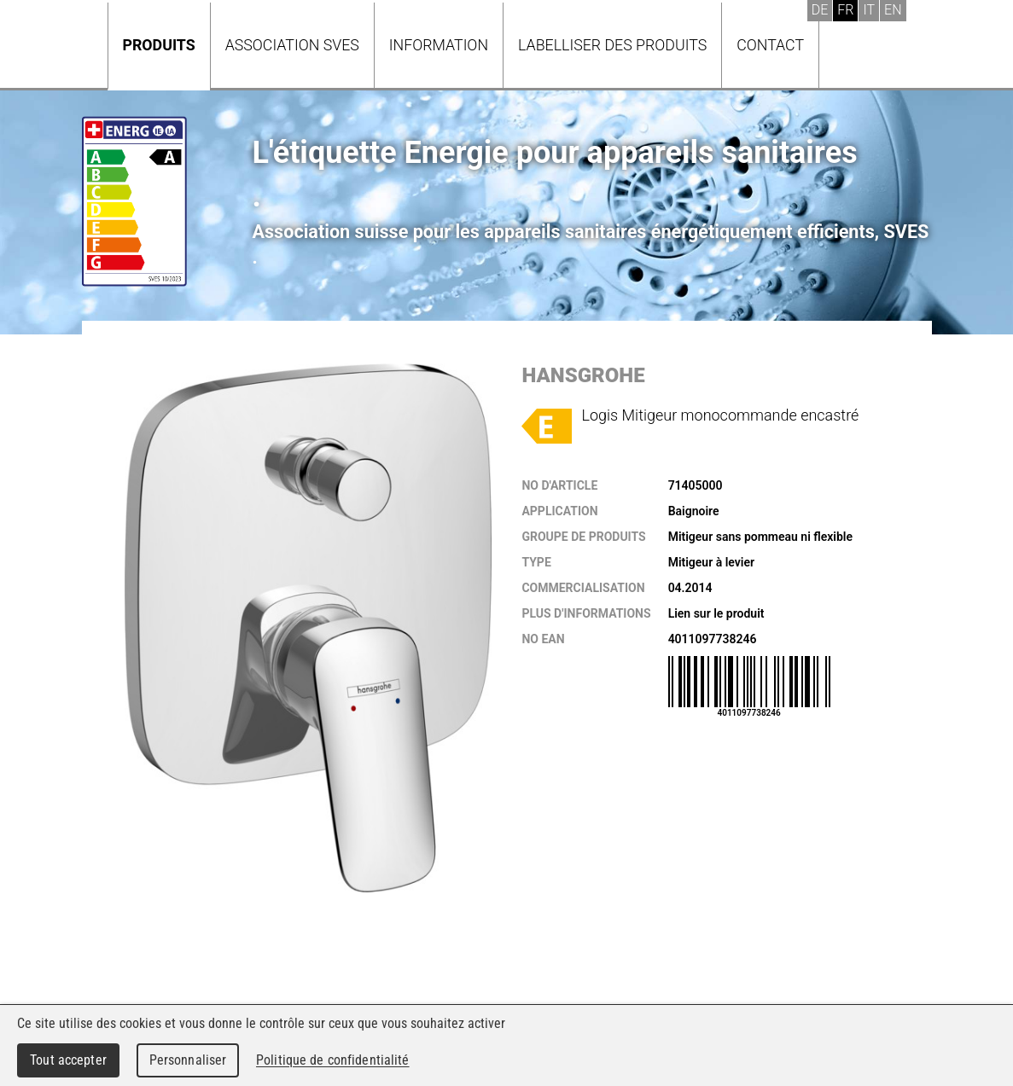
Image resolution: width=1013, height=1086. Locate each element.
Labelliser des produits (612, 45)
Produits (159, 45)
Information (438, 45)
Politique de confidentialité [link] (333, 1060)
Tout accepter (68, 1060)
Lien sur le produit (716, 613)
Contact (770, 45)
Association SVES (292, 45)
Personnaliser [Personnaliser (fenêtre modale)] (188, 1060)
